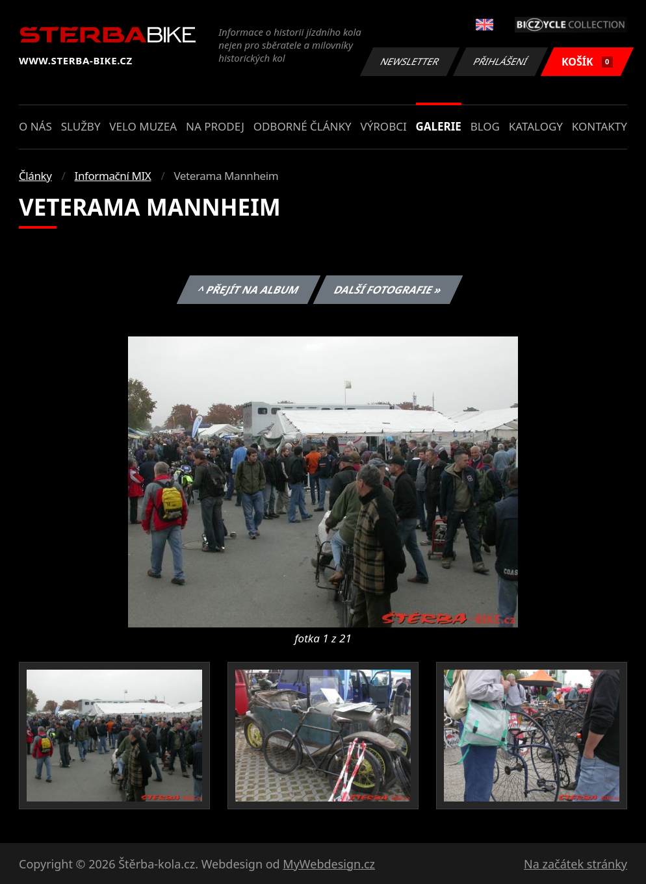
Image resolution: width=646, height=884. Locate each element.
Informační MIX (113, 175)
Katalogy (536, 126)
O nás (35, 126)
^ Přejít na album (248, 290)
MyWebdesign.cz (329, 864)
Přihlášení (500, 61)
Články (35, 175)
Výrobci (383, 126)
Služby (81, 126)
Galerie (438, 126)
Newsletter (409, 61)
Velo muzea (143, 126)
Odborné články (302, 126)
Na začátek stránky (575, 864)
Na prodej (215, 126)
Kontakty (599, 126)
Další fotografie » (388, 290)
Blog (485, 126)
